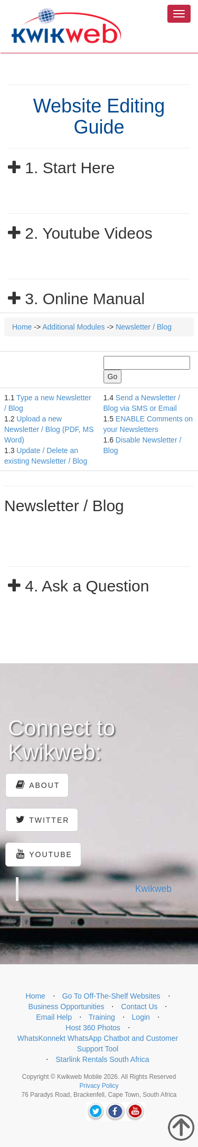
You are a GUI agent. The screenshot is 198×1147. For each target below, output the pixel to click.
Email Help (54, 1017)
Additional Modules (73, 327)
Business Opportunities (67, 1006)
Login (141, 1017)
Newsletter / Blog (144, 327)
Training (102, 1017)
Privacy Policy (98, 1085)
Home (22, 327)
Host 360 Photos (92, 1027)
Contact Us (139, 1006)
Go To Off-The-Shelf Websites (111, 996)
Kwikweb (153, 888)
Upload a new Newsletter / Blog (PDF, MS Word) (49, 429)
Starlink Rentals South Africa (102, 1059)
